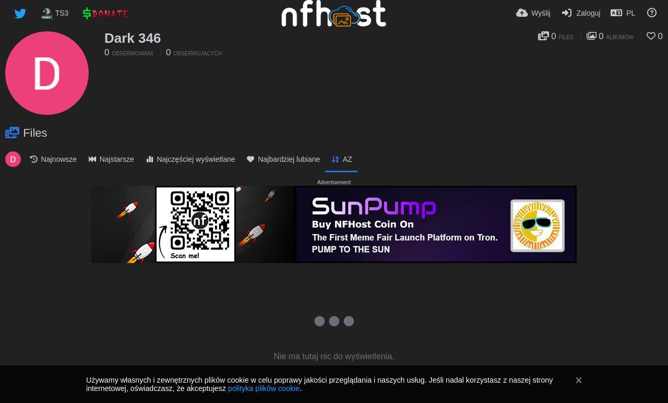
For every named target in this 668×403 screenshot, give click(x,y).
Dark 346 (132, 38)
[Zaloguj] (581, 13)
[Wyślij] (533, 13)
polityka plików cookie (264, 388)
